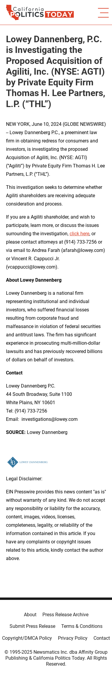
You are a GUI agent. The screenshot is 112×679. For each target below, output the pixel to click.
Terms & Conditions (81, 626)
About (30, 614)
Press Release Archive (65, 614)
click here (79, 233)
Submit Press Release (32, 626)
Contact (101, 638)
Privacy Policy (73, 638)
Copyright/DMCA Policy (27, 638)
